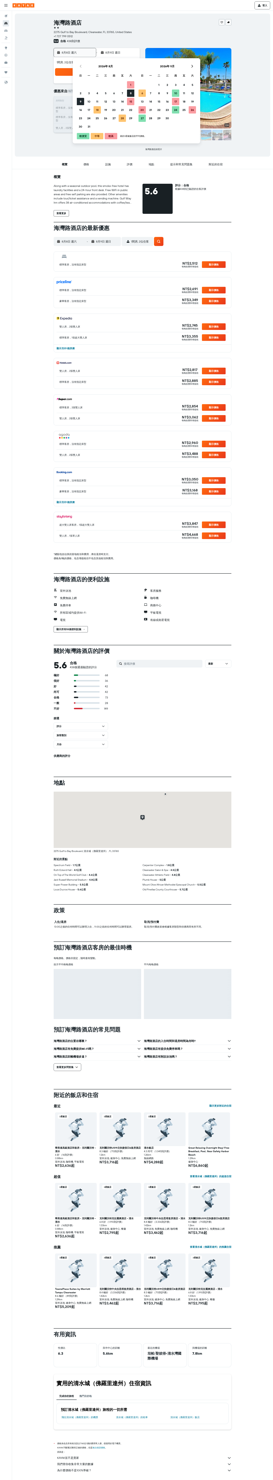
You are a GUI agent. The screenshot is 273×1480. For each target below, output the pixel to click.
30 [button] (80, 126)
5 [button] (105, 93)
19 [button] (105, 110)
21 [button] (122, 110)
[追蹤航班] (5, 55)
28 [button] (122, 118)
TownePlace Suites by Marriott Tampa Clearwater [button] (72, 1290)
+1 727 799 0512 (63, 36)
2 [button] (80, 93)
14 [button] (122, 101)
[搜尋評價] (162, 663)
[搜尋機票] (5, 16)
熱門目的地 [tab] (85, 1396)
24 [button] (88, 118)
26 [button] (105, 118)
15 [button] (130, 101)
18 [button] (97, 110)
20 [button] (114, 110)
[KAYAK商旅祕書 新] (5, 62)
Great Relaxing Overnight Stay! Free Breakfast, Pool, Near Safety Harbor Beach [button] (208, 1151)
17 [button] (89, 110)
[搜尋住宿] (5, 23)
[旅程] (5, 72)
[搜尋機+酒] (5, 37)
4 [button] (97, 93)
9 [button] (80, 101)
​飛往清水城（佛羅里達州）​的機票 (79, 1417)
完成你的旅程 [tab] (66, 1396)
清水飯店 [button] (149, 1147)
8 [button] (131, 93)
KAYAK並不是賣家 (144, 1458)
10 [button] (88, 101)
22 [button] (130, 110)
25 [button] (97, 118)
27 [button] (114, 118)
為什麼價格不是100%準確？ (144, 1470)
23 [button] (80, 118)
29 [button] (130, 118)
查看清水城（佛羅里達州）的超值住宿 (210, 1176)
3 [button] (89, 93)
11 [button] (97, 101)
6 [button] (114, 93)
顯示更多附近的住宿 (220, 1105)
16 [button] (80, 110)
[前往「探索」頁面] (5, 47)
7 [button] (122, 93)
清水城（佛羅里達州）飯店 (185, 1417)
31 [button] (89, 126)
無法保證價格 (99, 1447)
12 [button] (105, 101)
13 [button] (114, 101)
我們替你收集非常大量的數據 (144, 1464)
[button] (6, 5)
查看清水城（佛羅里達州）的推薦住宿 (210, 1246)
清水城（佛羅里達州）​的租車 (132, 1417)
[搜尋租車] (5, 30)
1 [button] (130, 85)
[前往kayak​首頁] (23, 5)
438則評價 (73, 41)
